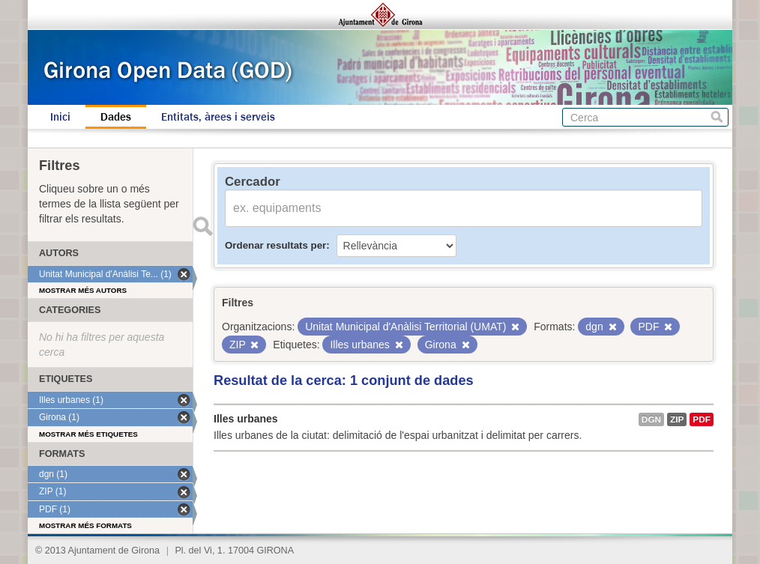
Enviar (202, 226)
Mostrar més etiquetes (88, 434)
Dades (115, 116)
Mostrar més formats (85, 525)
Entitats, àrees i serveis (218, 116)
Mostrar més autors (83, 290)
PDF (702, 419)
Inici (60, 116)
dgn (651, 419)
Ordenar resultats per (275, 245)
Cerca (717, 117)
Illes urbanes (246, 419)
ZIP (677, 419)
